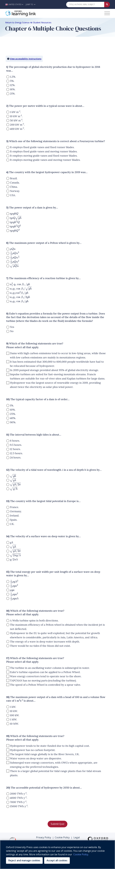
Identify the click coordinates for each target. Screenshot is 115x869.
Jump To (30, 4)
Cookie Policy (62, 837)
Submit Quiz (57, 824)
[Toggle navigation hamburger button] (107, 13)
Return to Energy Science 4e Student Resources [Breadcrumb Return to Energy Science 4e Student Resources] (28, 22)
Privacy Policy (43, 837)
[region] (57, 854)
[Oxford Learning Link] (27, 13)
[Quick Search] (85, 4)
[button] (15, 4)
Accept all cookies (57, 860)
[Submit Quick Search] (107, 4)
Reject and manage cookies (24, 860)
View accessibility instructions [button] (25, 58)
